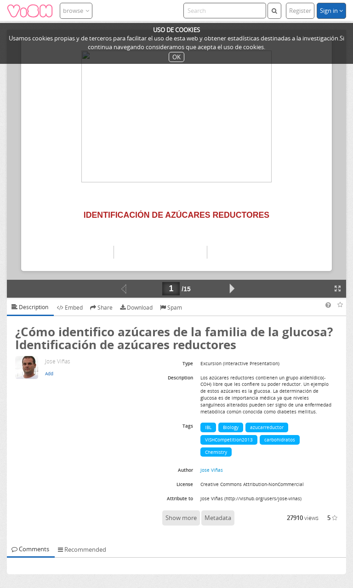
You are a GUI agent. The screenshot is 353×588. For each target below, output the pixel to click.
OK (176, 57)
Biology (231, 427)
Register (300, 10)
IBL (208, 427)
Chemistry (216, 452)
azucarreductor (267, 427)
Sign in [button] (331, 10)
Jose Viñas (211, 470)
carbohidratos (279, 439)
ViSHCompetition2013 (229, 439)
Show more (181, 518)
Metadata (218, 518)
